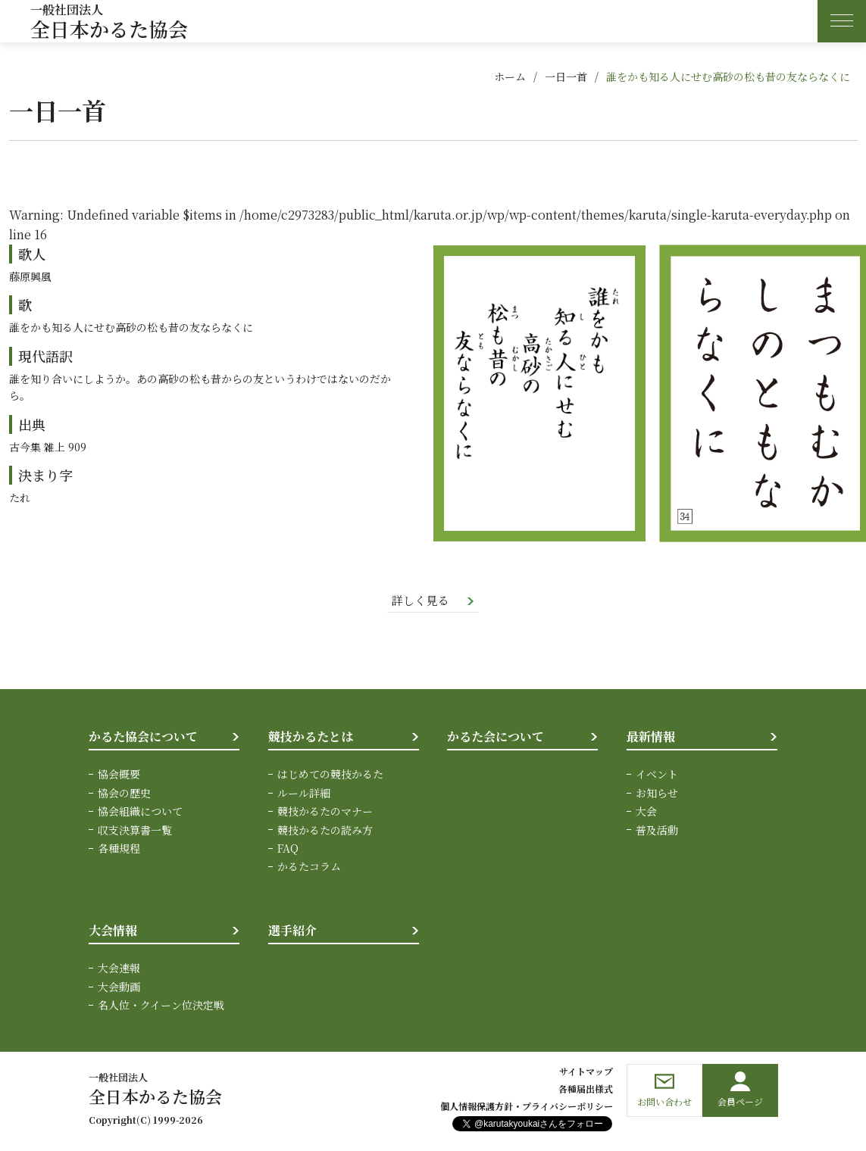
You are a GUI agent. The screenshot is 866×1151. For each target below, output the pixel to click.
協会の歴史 (124, 793)
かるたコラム (309, 867)
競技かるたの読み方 (325, 830)
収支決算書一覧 (135, 830)
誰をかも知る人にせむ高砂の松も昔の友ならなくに (728, 76)
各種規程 (119, 848)
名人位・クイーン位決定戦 (161, 1005)
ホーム (510, 76)
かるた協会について (143, 737)
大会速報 (119, 969)
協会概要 (119, 775)
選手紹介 (292, 931)
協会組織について (140, 811)
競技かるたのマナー (325, 811)
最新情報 (651, 737)
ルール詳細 (303, 793)
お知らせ (657, 793)
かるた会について (495, 737)
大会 (646, 811)
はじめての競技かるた (330, 775)
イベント (657, 775)
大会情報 (113, 931)
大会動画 (119, 987)
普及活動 (657, 830)
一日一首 (566, 76)
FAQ (288, 848)
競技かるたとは (310, 737)
